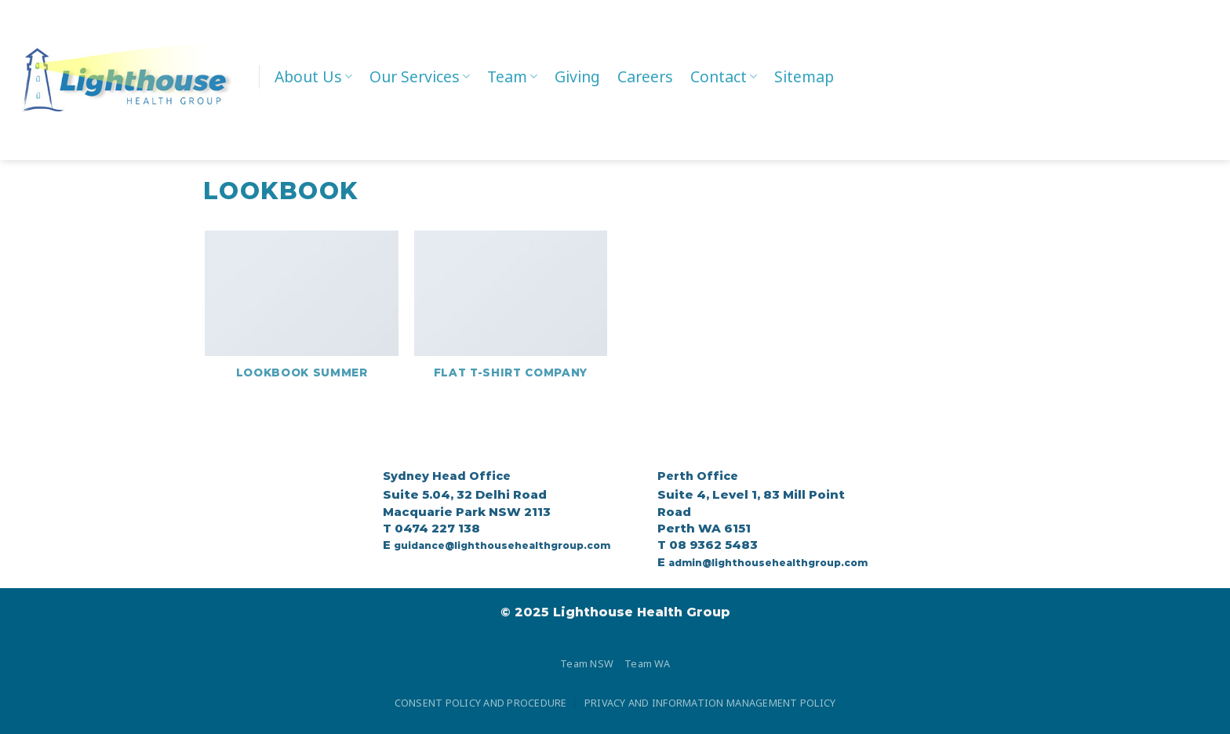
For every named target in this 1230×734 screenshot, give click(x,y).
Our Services (419, 76)
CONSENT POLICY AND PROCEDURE (481, 703)
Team (512, 76)
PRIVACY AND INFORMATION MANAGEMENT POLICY (709, 703)
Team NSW (586, 663)
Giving (577, 76)
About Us (313, 76)
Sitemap (804, 76)
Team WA (647, 663)
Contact (723, 76)
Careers (645, 76)
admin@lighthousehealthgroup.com (768, 563)
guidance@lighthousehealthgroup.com (502, 545)
